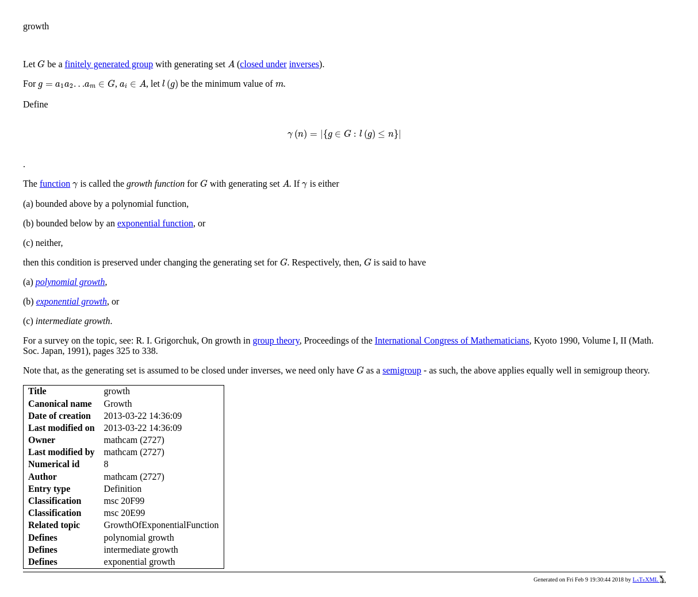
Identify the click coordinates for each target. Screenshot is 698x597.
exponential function (155, 223)
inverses (304, 64)
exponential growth (71, 301)
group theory (275, 340)
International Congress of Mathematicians (452, 340)
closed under (263, 64)
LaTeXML (649, 579)
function (55, 183)
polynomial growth (70, 282)
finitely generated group (109, 64)
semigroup (401, 370)
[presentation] (41, 64)
